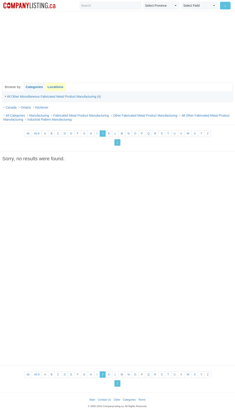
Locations (55, 87)
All (28, 133)
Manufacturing (39, 115)
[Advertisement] (117, 47)
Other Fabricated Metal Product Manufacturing (145, 115)
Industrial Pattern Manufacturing (49, 119)
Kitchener (41, 107)
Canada (11, 107)
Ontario (26, 107)
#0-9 (37, 133)
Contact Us (104, 399)
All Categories (15, 115)
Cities (117, 399)
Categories (34, 87)
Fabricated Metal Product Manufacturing (81, 115)
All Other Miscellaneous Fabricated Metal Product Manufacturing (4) (54, 96)
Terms (142, 399)
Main (92, 399)
